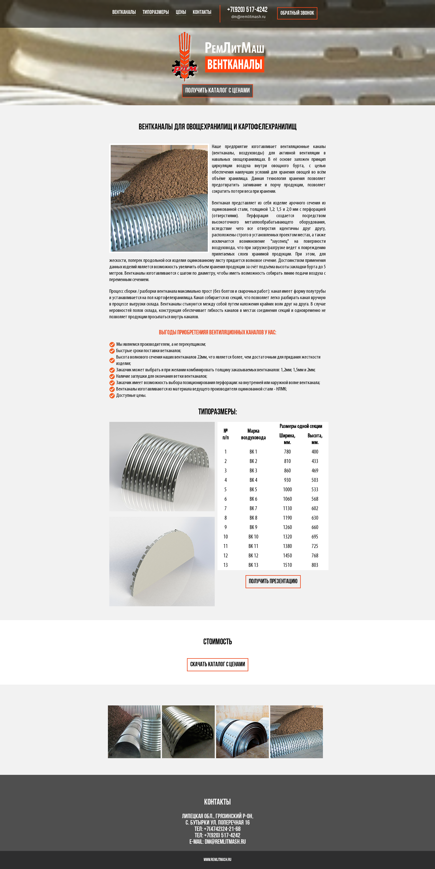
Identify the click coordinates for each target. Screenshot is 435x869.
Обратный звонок (297, 13)
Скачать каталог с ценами (217, 665)
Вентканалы (124, 12)
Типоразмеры (156, 12)
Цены (181, 12)
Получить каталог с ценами (217, 90)
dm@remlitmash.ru (248, 17)
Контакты (202, 12)
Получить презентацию (273, 582)
